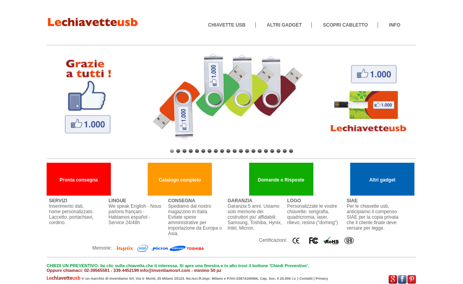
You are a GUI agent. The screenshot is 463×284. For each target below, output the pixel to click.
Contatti (306, 278)
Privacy (322, 278)
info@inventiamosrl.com (165, 270)
